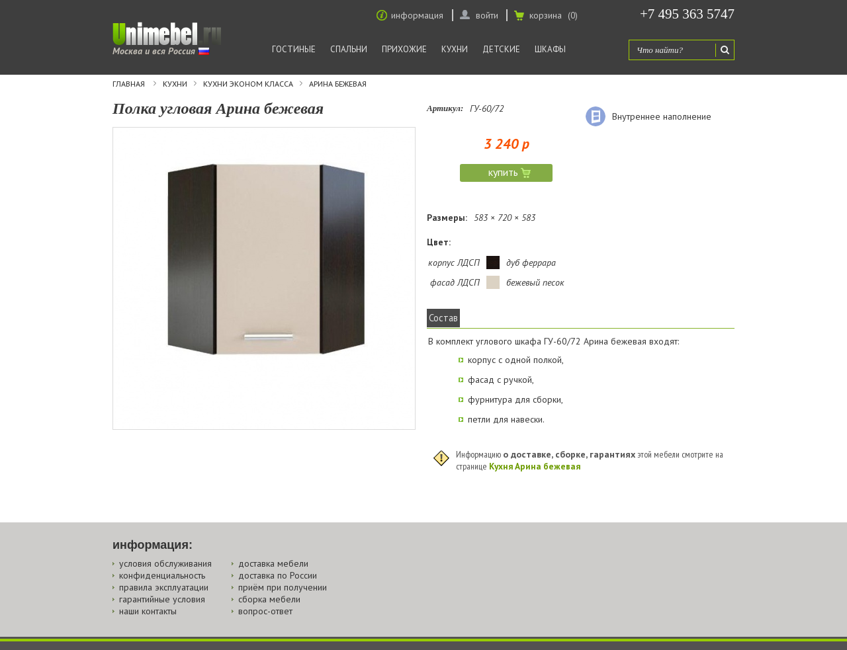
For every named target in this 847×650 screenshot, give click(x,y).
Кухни (454, 49)
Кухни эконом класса (248, 84)
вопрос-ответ (265, 611)
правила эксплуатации (163, 587)
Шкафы (550, 49)
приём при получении (282, 587)
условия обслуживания (165, 563)
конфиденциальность (162, 575)
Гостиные (294, 49)
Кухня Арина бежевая (534, 466)
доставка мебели (273, 563)
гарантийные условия (162, 599)
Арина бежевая (338, 84)
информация (417, 15)
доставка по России (277, 575)
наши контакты (148, 611)
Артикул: (445, 108)
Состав (443, 317)
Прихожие (404, 49)
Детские (501, 49)
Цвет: (439, 242)
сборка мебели (269, 599)
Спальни (348, 49)
